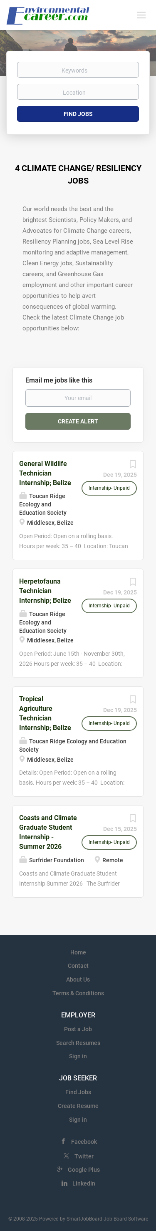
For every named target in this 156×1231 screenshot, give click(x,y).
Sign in (78, 1056)
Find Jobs (78, 114)
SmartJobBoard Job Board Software (107, 1219)
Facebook (84, 1141)
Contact (78, 965)
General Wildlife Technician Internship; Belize (45, 473)
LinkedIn (83, 1183)
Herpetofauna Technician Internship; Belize (45, 590)
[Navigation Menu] (141, 14)
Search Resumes (78, 1043)
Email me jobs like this (58, 380)
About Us (78, 979)
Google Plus (84, 1169)
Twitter (84, 1156)
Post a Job (78, 1029)
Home (78, 952)
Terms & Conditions (78, 993)
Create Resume (78, 1106)
